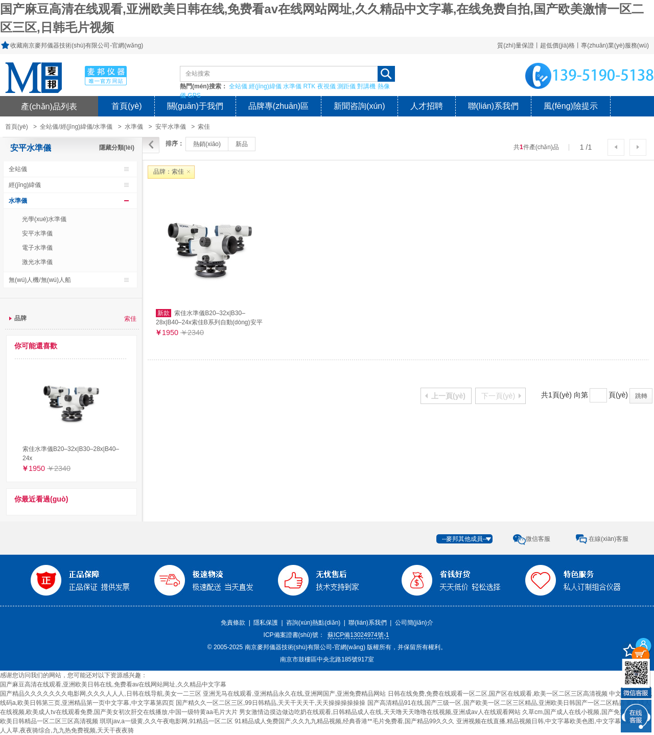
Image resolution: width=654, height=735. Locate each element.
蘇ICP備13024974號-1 (358, 634)
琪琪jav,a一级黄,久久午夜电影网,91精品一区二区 (166, 721)
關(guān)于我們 (195, 106)
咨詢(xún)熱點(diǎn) (313, 622)
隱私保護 (265, 622)
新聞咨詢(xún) (359, 106)
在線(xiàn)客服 (608, 538)
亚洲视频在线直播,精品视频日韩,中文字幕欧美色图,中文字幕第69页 (548, 721)
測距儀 (346, 86)
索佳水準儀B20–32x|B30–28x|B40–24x (70, 453)
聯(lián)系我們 (493, 106)
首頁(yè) (126, 106)
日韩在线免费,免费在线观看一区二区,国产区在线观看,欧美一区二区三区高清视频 (498, 693)
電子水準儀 (37, 247)
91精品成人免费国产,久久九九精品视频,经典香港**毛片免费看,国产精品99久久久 (344, 721)
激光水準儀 (37, 262)
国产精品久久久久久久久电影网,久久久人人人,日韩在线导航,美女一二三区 (100, 693)
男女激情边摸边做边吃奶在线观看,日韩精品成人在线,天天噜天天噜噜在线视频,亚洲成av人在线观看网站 (380, 712)
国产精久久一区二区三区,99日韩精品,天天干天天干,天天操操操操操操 (270, 702)
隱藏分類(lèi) (116, 147)
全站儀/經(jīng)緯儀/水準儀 (76, 126)
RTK (309, 86)
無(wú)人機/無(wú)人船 (40, 279)
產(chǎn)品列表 (49, 106)
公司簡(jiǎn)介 (414, 622)
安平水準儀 (170, 126)
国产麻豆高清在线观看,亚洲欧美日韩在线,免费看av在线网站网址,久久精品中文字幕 (113, 684)
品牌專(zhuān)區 (278, 106)
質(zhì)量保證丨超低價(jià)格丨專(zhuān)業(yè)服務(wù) (573, 45)
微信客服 (538, 538)
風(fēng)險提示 (571, 106)
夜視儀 (326, 86)
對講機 (366, 86)
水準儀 (292, 86)
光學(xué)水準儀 (44, 219)
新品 (242, 144)
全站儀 (238, 86)
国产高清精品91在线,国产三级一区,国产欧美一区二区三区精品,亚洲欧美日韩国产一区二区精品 (495, 702)
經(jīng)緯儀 (265, 86)
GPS (194, 95)
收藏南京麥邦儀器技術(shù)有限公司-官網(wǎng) (76, 45)
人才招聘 (426, 106)
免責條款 (233, 622)
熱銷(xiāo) (207, 144)
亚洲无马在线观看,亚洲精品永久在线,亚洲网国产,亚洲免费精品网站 (294, 693)
